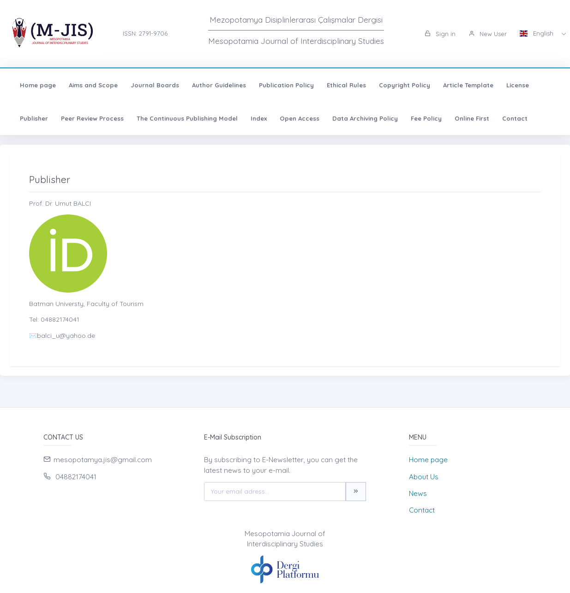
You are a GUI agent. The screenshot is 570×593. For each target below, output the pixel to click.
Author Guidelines (217, 85)
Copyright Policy (402, 85)
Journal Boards (152, 85)
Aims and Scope (90, 85)
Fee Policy (423, 118)
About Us (423, 476)
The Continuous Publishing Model (184, 118)
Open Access (297, 118)
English (537, 33)
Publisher (32, 118)
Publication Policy (284, 85)
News (418, 493)
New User (487, 33)
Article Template (466, 85)
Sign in (440, 33)
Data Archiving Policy (363, 118)
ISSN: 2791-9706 (145, 33)
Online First (469, 118)
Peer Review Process (90, 118)
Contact (512, 118)
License (515, 85)
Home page (36, 85)
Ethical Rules (344, 85)
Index (256, 118)
